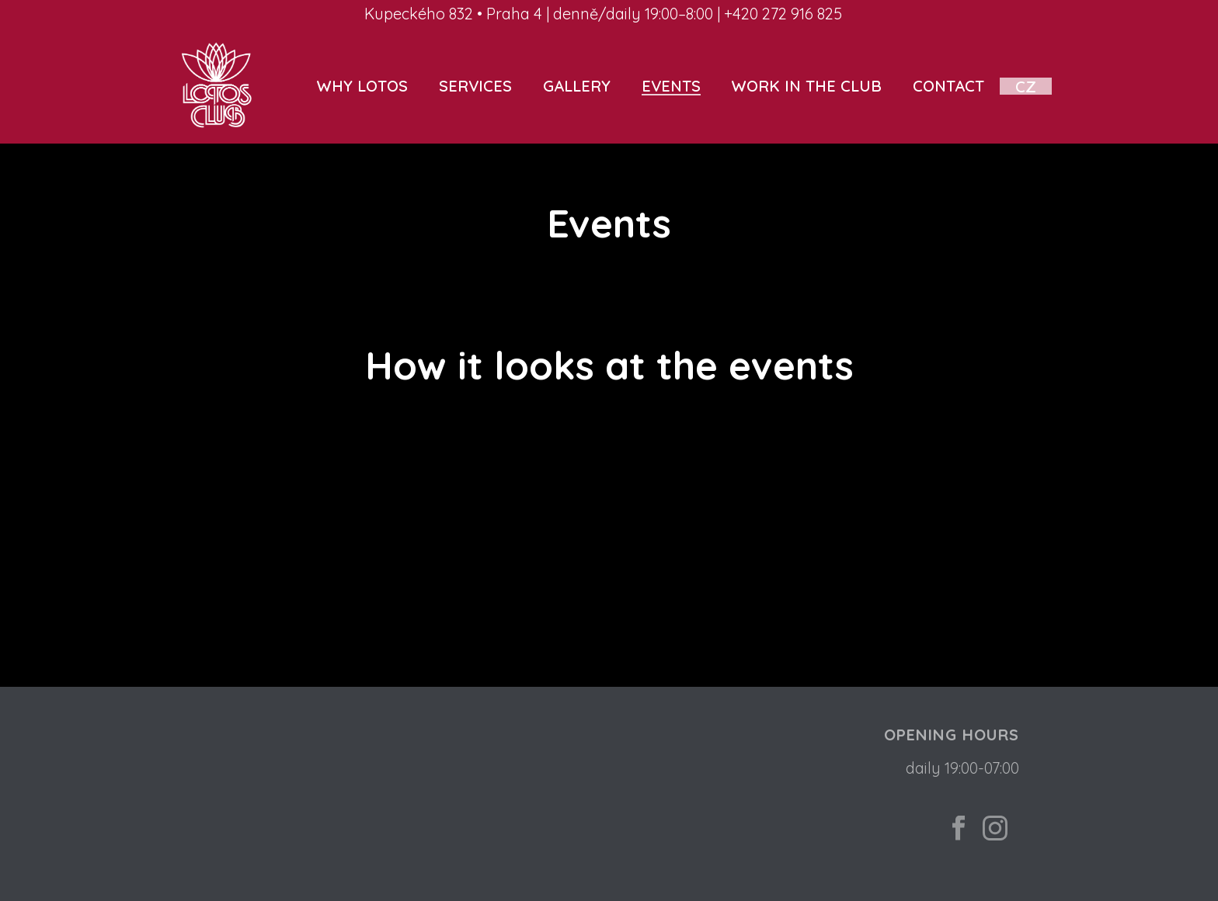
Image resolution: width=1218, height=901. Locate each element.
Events (671, 86)
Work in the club (807, 86)
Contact (948, 86)
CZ (1025, 86)
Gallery (577, 86)
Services (475, 86)
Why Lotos (362, 86)
